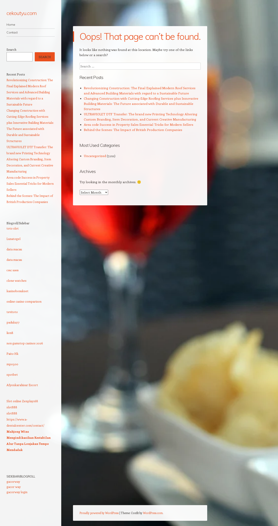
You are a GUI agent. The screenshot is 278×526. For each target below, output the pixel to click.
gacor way (14, 487)
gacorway (13, 481)
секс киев (12, 270)
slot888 (12, 407)
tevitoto (12, 312)
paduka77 (13, 322)
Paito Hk (12, 354)
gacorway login (17, 492)
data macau (14, 249)
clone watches (16, 280)
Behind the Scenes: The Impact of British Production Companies (133, 129)
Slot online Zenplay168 (22, 401)
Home (11, 25)
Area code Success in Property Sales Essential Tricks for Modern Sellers (138, 124)
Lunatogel (13, 239)
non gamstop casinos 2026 (25, 343)
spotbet (12, 374)
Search (11, 49)
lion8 (10, 333)
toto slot (13, 228)
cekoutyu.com (21, 13)
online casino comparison (24, 301)
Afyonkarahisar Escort (22, 385)
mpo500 (12, 364)
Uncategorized (95, 156)
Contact (12, 32)
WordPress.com (153, 513)
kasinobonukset (17, 291)
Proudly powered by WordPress (99, 513)
